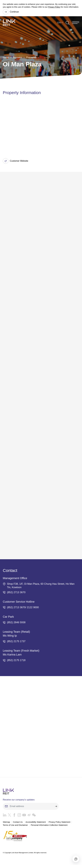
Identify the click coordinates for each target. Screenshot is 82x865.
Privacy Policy (54, 7)
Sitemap (6, 822)
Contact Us (18, 822)
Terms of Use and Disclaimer (15, 825)
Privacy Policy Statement (59, 822)
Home (6, 57)
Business (17, 57)
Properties (31, 57)
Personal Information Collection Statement (49, 825)
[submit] (56, 806)
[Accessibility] (75, 859)
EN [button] (59, 22)
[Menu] (75, 23)
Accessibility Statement (36, 822)
